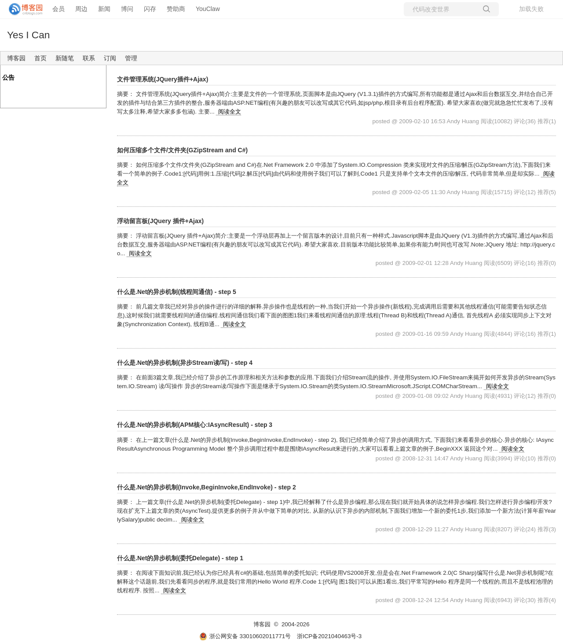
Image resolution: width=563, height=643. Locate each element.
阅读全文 (229, 111)
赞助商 (176, 8)
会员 (58, 8)
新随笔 (64, 58)
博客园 (16, 58)
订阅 (110, 58)
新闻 (104, 8)
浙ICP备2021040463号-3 (329, 636)
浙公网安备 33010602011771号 (245, 636)
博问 (127, 8)
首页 (40, 58)
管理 (131, 58)
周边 (81, 8)
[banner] (22, 9)
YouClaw (208, 8)
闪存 (150, 8)
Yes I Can (28, 34)
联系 (89, 58)
